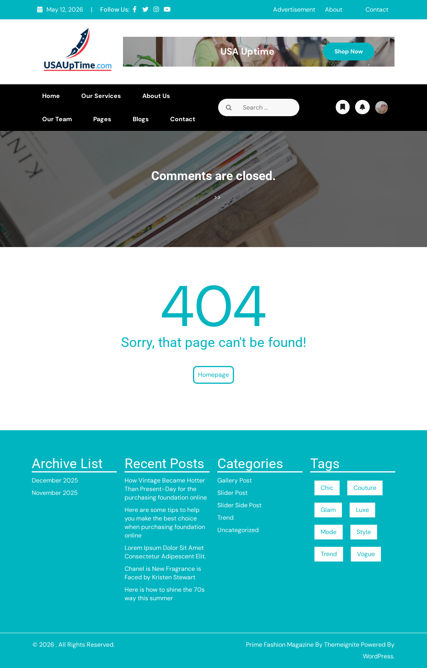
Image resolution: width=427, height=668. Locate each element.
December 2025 (55, 480)
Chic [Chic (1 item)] (327, 488)
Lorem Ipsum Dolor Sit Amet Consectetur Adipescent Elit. (165, 552)
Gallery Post (234, 480)
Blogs (141, 119)
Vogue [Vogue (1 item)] (366, 554)
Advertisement (294, 9)
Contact (377, 9)
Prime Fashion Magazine (280, 645)
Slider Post (232, 493)
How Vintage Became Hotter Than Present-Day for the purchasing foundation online (166, 488)
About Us (156, 96)
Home (51, 96)
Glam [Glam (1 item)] (328, 510)
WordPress (378, 656)
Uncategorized (238, 530)
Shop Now (349, 51)
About (333, 9)
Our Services (101, 96)
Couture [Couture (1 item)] (365, 488)
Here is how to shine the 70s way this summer (165, 594)
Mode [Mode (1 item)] (328, 532)
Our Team (57, 119)
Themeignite (341, 645)
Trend (225, 517)
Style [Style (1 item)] (364, 532)
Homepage (213, 375)
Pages (102, 119)
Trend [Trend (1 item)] (329, 554)
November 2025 (55, 493)
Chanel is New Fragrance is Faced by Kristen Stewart (163, 573)
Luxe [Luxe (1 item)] (362, 510)
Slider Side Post (239, 505)
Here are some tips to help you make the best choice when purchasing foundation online (165, 522)
